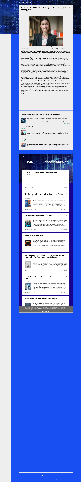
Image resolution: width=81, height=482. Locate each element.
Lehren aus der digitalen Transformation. (30, 126)
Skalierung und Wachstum (26, 139)
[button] (70, 8)
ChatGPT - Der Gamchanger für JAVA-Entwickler (30, 95)
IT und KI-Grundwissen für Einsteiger (27, 97)
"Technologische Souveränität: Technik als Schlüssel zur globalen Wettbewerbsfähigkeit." (41, 114)
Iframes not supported (46, 233)
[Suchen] (72, 2)
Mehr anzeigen (67, 123)
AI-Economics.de (26, 2)
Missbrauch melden (4, 41)
